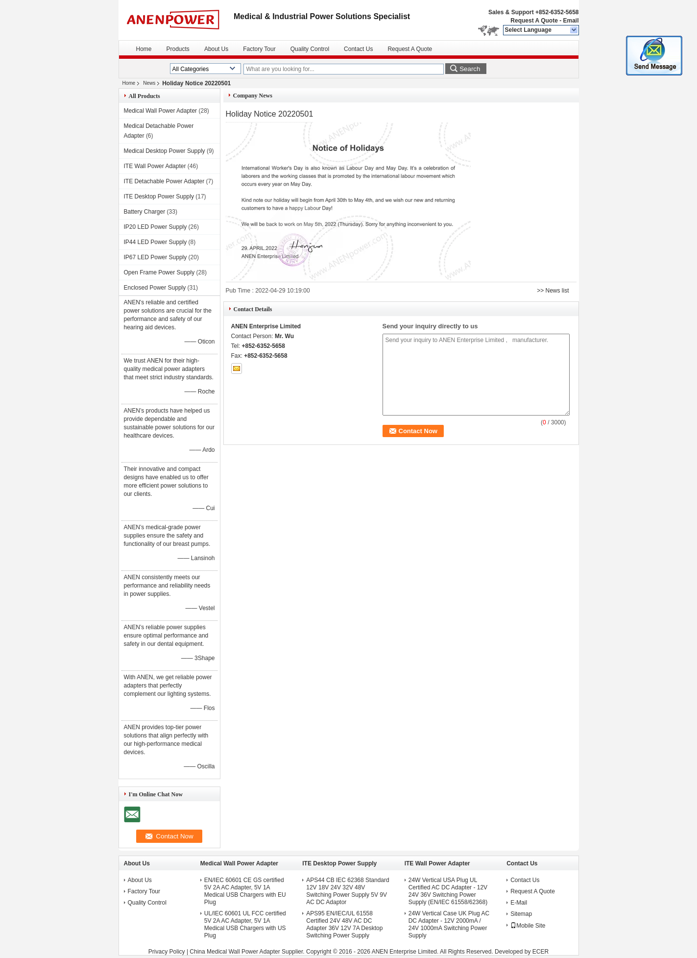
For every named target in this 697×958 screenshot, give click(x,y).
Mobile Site (527, 925)
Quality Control (309, 49)
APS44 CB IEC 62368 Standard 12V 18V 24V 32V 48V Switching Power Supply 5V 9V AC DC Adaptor (347, 891)
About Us (216, 49)
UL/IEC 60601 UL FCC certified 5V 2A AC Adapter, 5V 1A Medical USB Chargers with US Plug (245, 924)
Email (570, 20)
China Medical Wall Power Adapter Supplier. (248, 951)
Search (469, 69)
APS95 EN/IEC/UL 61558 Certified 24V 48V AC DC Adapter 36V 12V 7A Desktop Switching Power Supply (344, 924)
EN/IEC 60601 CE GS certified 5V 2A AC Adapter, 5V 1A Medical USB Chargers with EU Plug (245, 891)
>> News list (553, 290)
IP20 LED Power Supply (155, 226)
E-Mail (518, 902)
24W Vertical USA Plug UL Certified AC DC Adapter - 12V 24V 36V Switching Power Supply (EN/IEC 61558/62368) (448, 891)
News (149, 83)
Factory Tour (259, 49)
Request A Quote (533, 20)
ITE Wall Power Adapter (155, 166)
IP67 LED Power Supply (155, 257)
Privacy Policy (166, 951)
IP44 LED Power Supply (155, 242)
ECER (540, 951)
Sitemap (521, 913)
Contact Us (358, 49)
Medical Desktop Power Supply (164, 150)
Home (144, 49)
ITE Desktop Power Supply (159, 196)
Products (178, 49)
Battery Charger (145, 211)
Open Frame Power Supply (159, 272)
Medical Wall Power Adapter (160, 110)
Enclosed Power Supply (155, 287)
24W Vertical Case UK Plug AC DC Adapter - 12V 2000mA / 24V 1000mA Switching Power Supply (449, 924)
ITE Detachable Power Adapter (164, 181)
